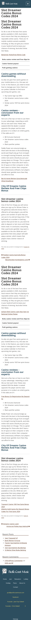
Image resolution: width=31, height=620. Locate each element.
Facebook (16, 597)
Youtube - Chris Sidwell (12, 606)
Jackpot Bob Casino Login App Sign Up (15, 312)
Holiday (8, 583)
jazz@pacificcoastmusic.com (15, 593)
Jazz (10, 579)
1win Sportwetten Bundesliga (15, 548)
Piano (15, 583)
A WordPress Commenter (14, 561)
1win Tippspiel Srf (11, 538)
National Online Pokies (9, 314)
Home (5, 579)
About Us (22, 583)
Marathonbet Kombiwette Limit (16, 260)
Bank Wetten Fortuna (12, 541)
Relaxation (17, 579)
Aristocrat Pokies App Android (17, 526)
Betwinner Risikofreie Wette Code (13, 55)
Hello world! (9, 563)
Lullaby (26, 579)
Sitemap (15, 619)
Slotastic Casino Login (11, 524)
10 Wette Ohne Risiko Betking (15, 550)
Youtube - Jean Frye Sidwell (15, 602)
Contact (15, 587)
